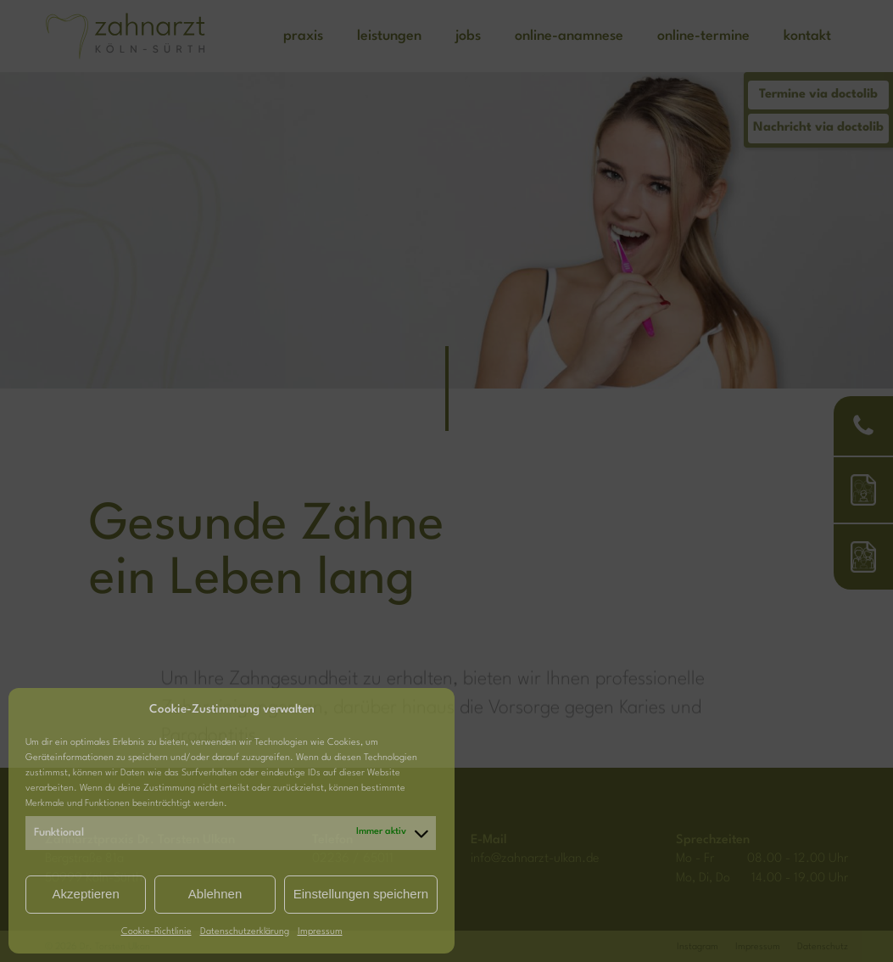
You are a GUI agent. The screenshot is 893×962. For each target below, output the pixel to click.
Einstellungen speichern (360, 893)
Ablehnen (215, 893)
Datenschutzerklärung (244, 932)
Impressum (320, 932)
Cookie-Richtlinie (156, 932)
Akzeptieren (86, 893)
